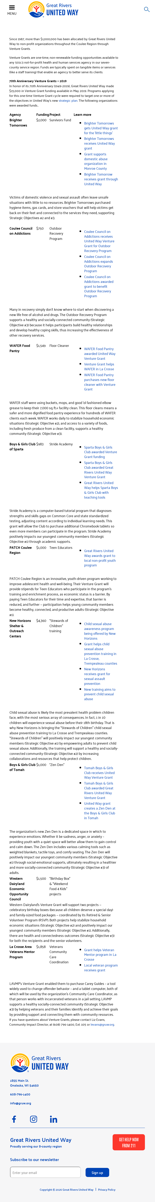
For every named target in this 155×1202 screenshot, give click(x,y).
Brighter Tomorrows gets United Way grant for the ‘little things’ (101, 128)
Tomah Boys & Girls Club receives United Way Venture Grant (99, 772)
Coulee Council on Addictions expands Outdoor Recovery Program (98, 263)
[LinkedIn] (59, 1121)
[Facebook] (20, 1121)
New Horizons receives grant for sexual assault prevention (97, 675)
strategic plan (68, 100)
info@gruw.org (20, 1103)
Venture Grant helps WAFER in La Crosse (99, 366)
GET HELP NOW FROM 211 (129, 1142)
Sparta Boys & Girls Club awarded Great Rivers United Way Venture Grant (98, 469)
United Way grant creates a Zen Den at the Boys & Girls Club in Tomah (99, 810)
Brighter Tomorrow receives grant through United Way (101, 179)
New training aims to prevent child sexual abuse (99, 694)
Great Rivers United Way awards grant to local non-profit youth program (100, 557)
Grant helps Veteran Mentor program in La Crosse (100, 954)
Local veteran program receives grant (101, 967)
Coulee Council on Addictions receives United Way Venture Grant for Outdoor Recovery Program (99, 241)
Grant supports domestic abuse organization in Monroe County (96, 161)
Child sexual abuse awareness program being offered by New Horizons (100, 630)
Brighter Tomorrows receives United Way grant (99, 143)
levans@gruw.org (102, 1024)
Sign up (97, 1172)
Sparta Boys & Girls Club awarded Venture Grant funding (100, 452)
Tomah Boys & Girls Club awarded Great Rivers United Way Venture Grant (98, 790)
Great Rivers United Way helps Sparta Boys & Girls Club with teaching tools (101, 489)
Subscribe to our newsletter (34, 1159)
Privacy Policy (106, 1189)
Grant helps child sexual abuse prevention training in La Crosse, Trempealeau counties (100, 653)
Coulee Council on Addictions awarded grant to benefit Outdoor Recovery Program (98, 286)
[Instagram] (40, 1121)
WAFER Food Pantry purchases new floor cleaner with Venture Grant (99, 381)
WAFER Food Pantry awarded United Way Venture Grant (99, 353)
